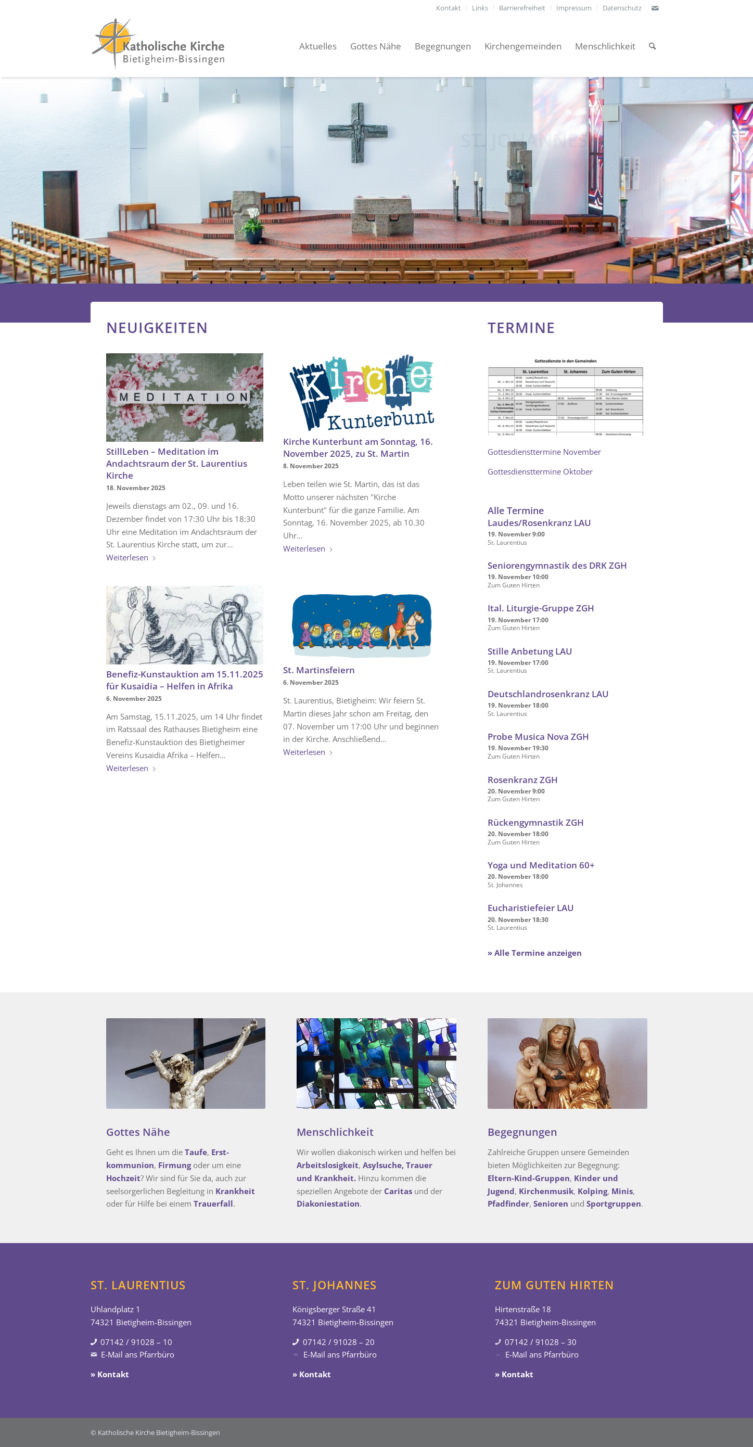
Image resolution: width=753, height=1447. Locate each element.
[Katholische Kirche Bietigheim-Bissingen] (158, 46)
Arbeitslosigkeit (328, 1165)
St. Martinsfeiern (319, 670)
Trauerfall (213, 1203)
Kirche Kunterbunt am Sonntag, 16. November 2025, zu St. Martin (358, 447)
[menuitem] (449, 7)
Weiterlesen (131, 557)
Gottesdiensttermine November (544, 451)
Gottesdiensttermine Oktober (540, 471)
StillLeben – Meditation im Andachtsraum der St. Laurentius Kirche (176, 463)
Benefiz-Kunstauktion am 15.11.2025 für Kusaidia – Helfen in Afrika (184, 680)
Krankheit (235, 1191)
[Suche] (652, 46)
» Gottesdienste (489, 206)
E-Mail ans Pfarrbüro (137, 1354)
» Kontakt (110, 1374)
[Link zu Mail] (655, 8)
